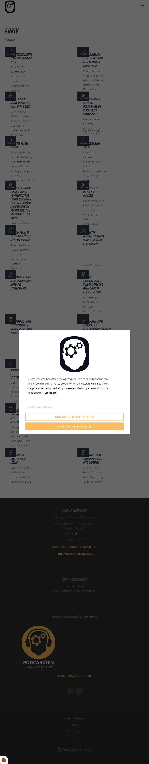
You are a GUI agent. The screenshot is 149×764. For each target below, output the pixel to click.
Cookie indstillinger (40, 407)
